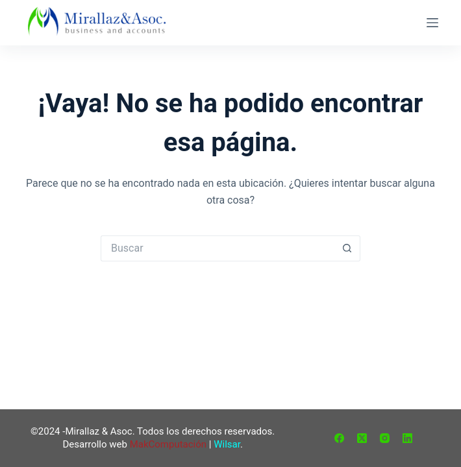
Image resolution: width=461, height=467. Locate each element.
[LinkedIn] (407, 438)
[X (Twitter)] (362, 438)
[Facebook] (339, 438)
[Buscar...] (217, 248)
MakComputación (168, 444)
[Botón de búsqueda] (347, 248)
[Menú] (432, 23)
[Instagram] (385, 438)
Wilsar (227, 444)
